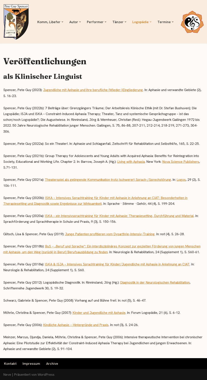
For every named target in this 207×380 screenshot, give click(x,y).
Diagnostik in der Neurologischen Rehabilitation (155, 282)
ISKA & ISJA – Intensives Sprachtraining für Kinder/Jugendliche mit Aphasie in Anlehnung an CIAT (117, 264)
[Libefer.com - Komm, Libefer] (16, 22)
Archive (52, 363)
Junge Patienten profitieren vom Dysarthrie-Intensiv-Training (110, 234)
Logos (181, 179)
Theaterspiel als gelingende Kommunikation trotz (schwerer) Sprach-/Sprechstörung (108, 179)
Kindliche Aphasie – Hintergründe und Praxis (76, 325)
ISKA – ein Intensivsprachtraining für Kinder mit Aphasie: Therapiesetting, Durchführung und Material (119, 216)
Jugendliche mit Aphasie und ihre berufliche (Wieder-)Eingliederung (93, 90)
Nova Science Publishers (180, 161)
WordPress (46, 374)
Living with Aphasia (131, 161)
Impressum (31, 363)
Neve (7, 374)
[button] (62, 22)
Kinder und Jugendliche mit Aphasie (99, 312)
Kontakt (10, 363)
